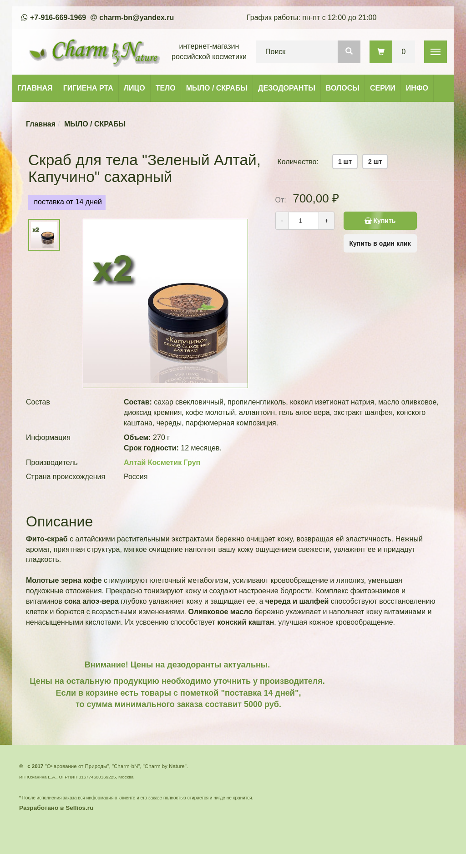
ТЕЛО (166, 88)
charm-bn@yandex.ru (136, 17)
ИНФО (417, 88)
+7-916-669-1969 (58, 17)
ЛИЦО (134, 88)
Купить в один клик (380, 243)
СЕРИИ (382, 88)
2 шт (375, 161)
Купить (377, 220)
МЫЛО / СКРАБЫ (217, 88)
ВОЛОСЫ (343, 88)
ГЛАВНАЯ (35, 88)
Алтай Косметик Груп (162, 462)
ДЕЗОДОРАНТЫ (286, 88)
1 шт (345, 161)
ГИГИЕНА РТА (88, 88)
